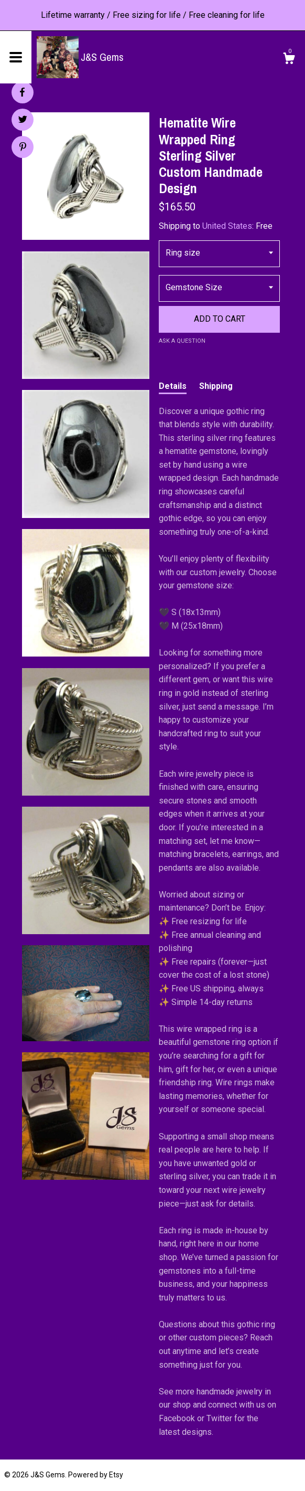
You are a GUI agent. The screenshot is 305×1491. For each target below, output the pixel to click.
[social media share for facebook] (22, 92)
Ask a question (182, 340)
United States (227, 226)
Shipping (216, 386)
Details (173, 386)
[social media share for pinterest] (22, 148)
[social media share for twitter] (22, 120)
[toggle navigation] (15, 57)
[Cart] (289, 60)
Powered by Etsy (95, 1475)
